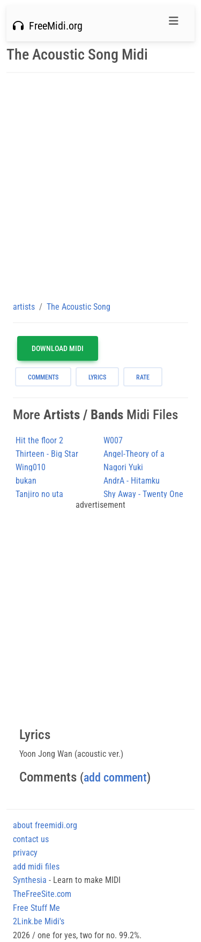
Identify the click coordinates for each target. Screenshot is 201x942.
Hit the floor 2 (39, 440)
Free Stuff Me (36, 908)
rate (143, 377)
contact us (31, 839)
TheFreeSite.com (42, 894)
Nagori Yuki (123, 467)
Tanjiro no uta (39, 494)
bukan (26, 481)
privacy (25, 853)
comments (43, 377)
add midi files (36, 866)
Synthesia (30, 880)
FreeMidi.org (48, 25)
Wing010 (31, 467)
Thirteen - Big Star (47, 454)
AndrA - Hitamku (131, 481)
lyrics (97, 377)
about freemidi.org (45, 825)
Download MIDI (58, 348)
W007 (113, 440)
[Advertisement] (100, 186)
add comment (115, 777)
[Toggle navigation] (173, 23)
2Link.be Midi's (38, 921)
